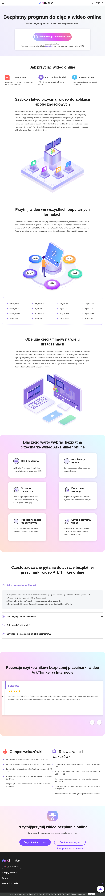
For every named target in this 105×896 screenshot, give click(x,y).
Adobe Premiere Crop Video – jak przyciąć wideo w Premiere (77, 794)
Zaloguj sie (97, 3)
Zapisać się (49, 46)
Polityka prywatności (78, 894)
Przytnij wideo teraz (35, 842)
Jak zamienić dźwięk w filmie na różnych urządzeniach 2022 (28, 759)
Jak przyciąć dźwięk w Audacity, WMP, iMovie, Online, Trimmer (29, 764)
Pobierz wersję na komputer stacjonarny (70, 843)
